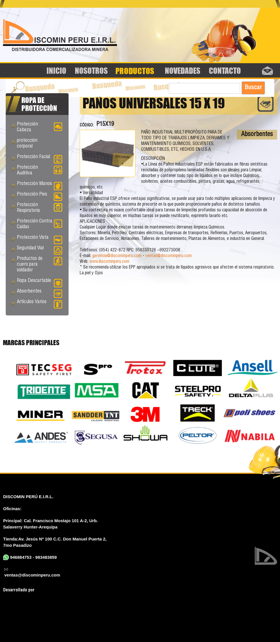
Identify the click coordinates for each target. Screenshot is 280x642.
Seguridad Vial (39, 249)
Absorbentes (257, 135)
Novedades (182, 70)
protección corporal (27, 143)
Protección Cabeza (39, 127)
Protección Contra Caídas (39, 224)
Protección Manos (39, 185)
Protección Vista (39, 238)
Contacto (225, 70)
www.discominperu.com (109, 262)
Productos (135, 70)
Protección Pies (39, 195)
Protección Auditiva (39, 170)
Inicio (56, 70)
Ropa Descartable (39, 282)
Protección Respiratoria (39, 208)
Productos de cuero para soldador (39, 265)
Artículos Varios (39, 303)
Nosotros (91, 70)
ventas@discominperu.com (168, 256)
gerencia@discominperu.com (116, 256)
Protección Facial (39, 158)
